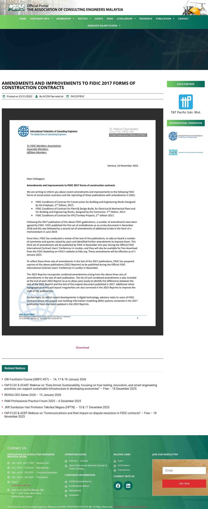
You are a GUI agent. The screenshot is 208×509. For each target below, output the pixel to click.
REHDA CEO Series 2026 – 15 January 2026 (32, 395)
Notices (84, 18)
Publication (165, 18)
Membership (65, 18)
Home (22, 18)
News (110, 18)
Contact (183, 18)
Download (82, 347)
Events (99, 18)
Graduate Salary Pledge (104, 25)
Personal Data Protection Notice (130, 506)
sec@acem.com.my (21, 485)
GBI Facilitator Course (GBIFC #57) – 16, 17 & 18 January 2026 (45, 379)
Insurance (145, 18)
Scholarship (126, 18)
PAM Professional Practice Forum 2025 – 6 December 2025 (42, 401)
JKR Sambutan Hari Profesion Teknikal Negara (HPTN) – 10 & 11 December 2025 (56, 407)
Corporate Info (41, 18)
